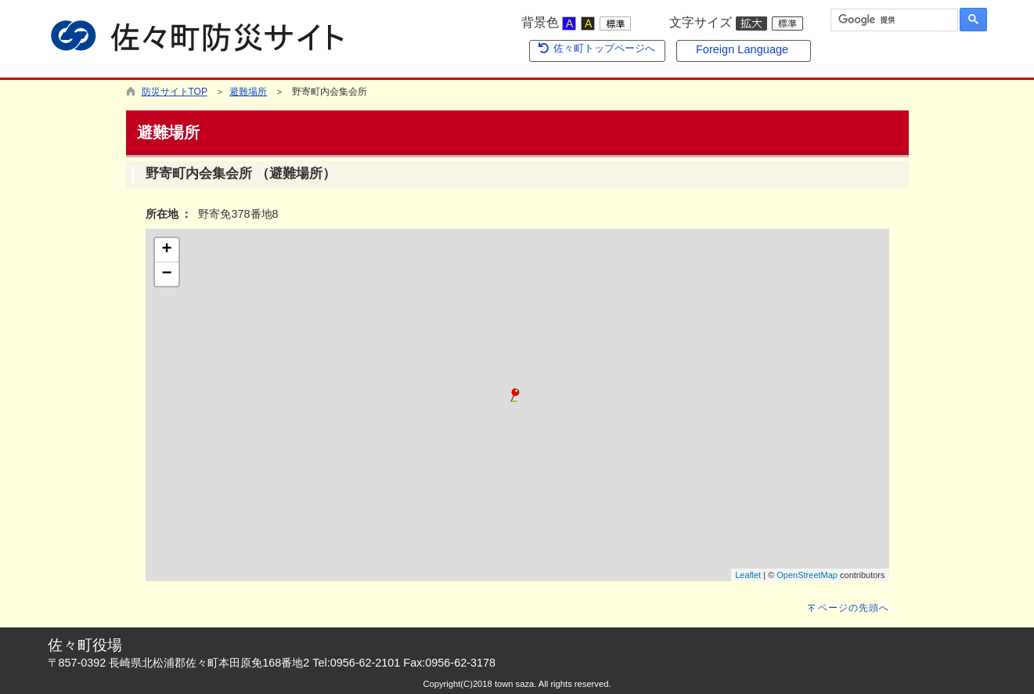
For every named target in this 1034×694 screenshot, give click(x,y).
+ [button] (166, 250)
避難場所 (248, 91)
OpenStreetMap (807, 575)
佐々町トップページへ (596, 48)
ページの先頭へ (853, 608)
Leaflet (748, 575)
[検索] (892, 20)
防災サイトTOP (174, 91)
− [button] (166, 274)
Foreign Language (742, 49)
